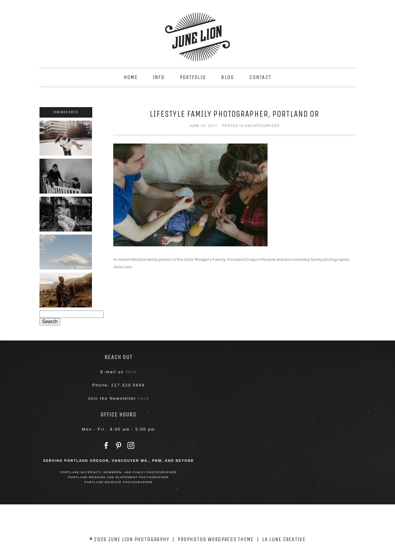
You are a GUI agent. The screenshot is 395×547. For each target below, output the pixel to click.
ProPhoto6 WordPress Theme (216, 539)
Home (131, 77)
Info (158, 77)
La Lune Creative (284, 539)
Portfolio (193, 77)
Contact (260, 77)
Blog (227, 77)
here (131, 372)
